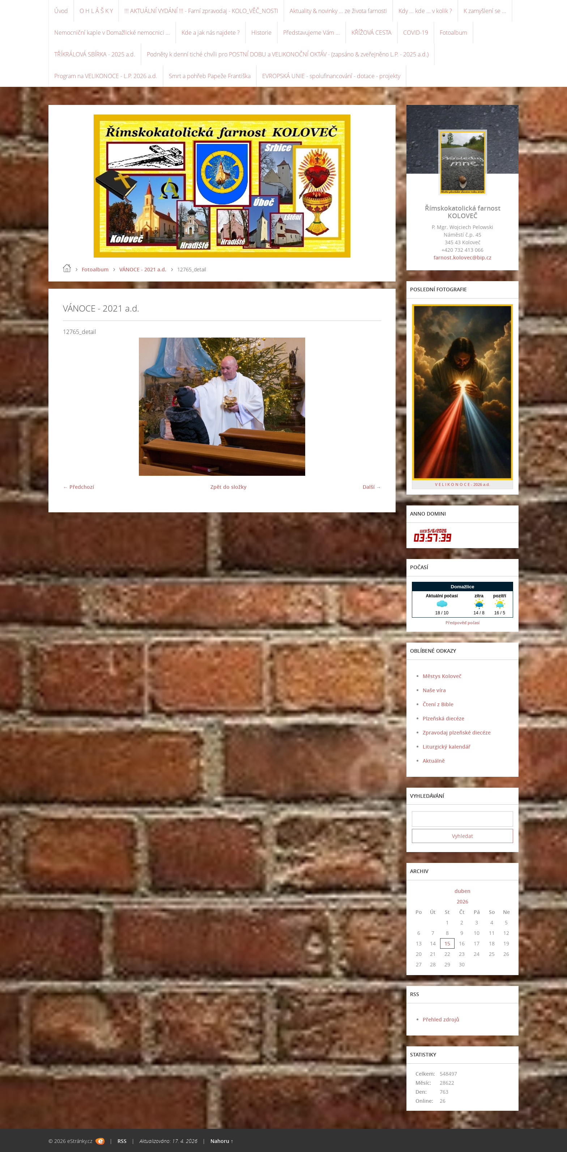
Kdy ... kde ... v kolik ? (425, 11)
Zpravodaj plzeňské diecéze (457, 732)
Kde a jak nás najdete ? (211, 33)
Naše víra (434, 690)
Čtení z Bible (438, 704)
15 (447, 943)
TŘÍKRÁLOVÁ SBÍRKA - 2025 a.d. (94, 54)
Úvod (61, 11)
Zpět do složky (228, 486)
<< (419, 891)
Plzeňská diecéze (443, 718)
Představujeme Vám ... (311, 33)
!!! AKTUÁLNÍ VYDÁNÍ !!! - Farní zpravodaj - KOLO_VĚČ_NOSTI (201, 11)
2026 (462, 901)
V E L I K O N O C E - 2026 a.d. (462, 484)
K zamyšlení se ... (485, 11)
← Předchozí (78, 486)
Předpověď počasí (462, 622)
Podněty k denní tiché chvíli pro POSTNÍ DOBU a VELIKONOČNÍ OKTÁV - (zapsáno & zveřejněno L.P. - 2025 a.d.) (288, 54)
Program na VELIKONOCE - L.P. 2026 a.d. (105, 76)
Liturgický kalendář (446, 746)
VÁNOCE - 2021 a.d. (142, 269)
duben (462, 891)
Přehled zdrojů (441, 1019)
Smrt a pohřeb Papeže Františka (210, 76)
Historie (261, 33)
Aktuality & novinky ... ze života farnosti (338, 11)
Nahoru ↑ (221, 1141)
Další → (372, 486)
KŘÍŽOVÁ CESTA (371, 33)
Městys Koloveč (442, 676)
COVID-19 (415, 33)
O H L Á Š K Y (96, 11)
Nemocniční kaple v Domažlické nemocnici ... (112, 33)
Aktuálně (434, 760)
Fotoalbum (453, 33)
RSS (122, 1141)
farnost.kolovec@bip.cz (462, 257)
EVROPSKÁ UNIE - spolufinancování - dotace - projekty (331, 76)
